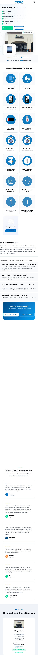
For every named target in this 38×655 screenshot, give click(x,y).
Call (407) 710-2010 (11, 230)
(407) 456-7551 (7, 28)
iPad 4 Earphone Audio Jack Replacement (27, 211)
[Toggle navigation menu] (34, 2)
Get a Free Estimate (27, 314)
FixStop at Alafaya (19, 631)
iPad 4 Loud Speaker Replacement (11, 169)
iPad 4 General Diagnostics (11, 87)
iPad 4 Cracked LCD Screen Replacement (27, 108)
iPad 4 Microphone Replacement (27, 169)
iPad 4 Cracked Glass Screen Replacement (11, 108)
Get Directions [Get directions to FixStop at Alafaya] (19, 652)
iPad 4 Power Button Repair (27, 190)
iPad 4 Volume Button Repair (10, 211)
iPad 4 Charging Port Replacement (27, 128)
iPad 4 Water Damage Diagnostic (27, 87)
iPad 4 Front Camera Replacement (11, 149)
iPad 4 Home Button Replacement (11, 190)
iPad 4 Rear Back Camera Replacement (27, 149)
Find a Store (19, 28)
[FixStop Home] (19, 2)
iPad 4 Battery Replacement (10, 128)
